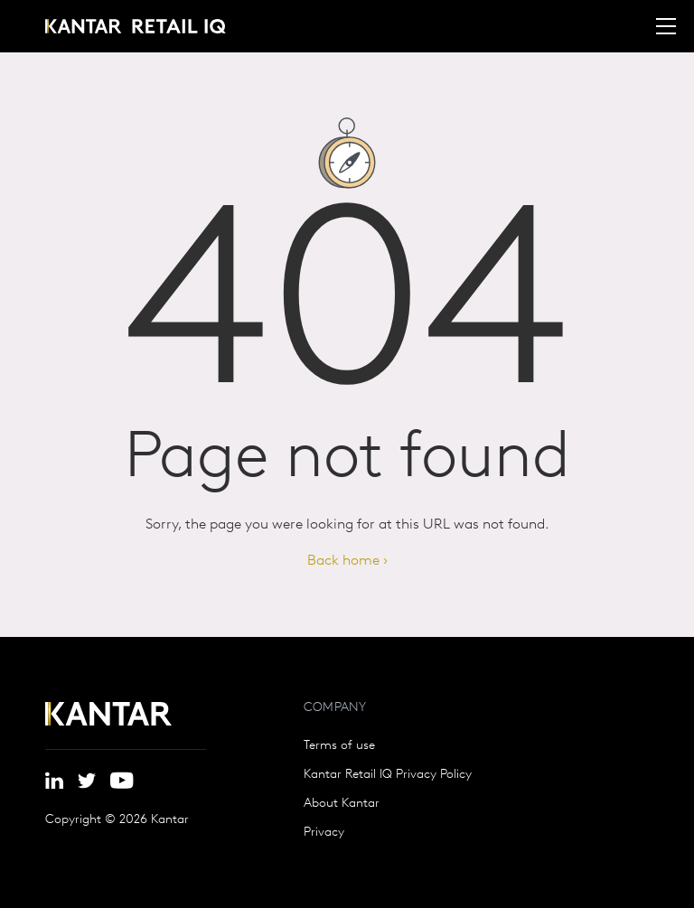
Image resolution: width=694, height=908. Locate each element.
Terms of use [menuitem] (339, 746)
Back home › (347, 561)
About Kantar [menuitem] (342, 804)
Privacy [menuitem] (324, 833)
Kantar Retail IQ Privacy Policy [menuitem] (388, 775)
